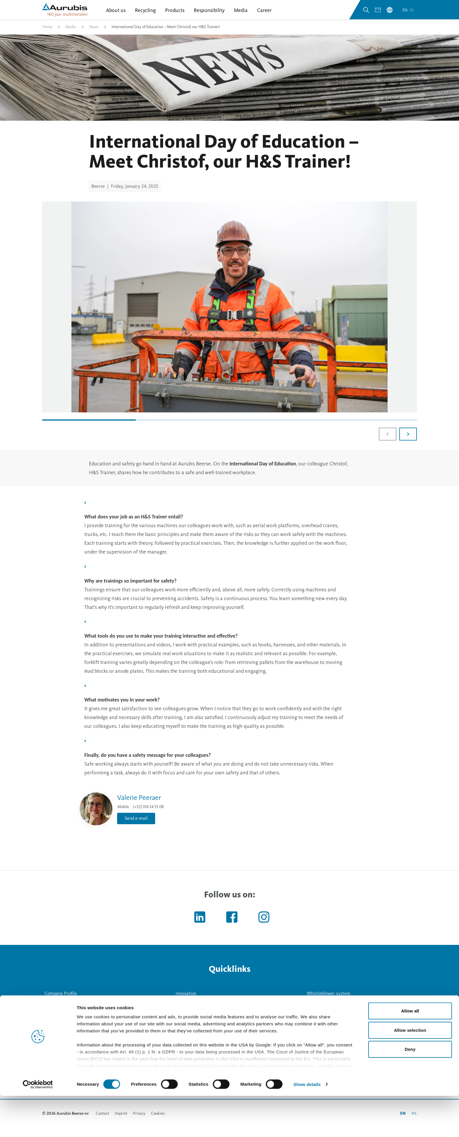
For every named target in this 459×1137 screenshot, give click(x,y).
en (405, 14)
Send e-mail (136, 825)
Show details (307, 1125)
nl (412, 14)
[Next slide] (408, 440)
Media (70, 33)
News (94, 33)
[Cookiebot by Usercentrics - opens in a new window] (38, 1125)
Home (47, 33)
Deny (410, 1090)
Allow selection (410, 1071)
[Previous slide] (387, 440)
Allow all (410, 1052)
